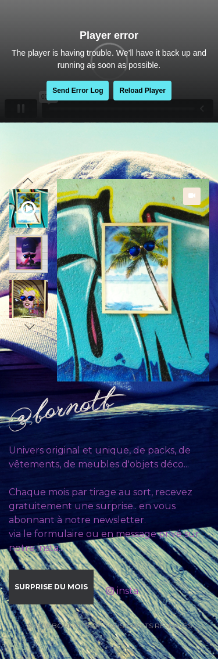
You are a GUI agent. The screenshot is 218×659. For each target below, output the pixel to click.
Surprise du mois (51, 586)
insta (122, 590)
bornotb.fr (76, 625)
